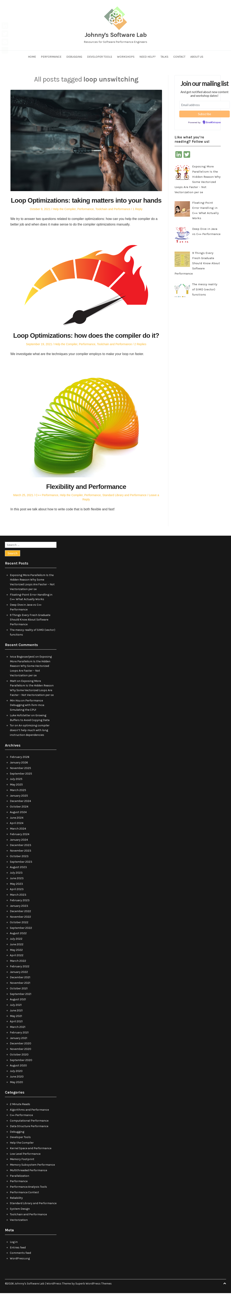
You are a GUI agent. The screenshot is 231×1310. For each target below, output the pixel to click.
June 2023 (17, 895)
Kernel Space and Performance (30, 1165)
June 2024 (16, 834)
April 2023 (17, 906)
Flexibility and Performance (86, 503)
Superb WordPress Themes (93, 1300)
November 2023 (20, 867)
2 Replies (140, 361)
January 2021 (18, 1054)
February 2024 (19, 851)
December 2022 (20, 928)
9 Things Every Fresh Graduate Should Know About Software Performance (30, 636)
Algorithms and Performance (29, 1126)
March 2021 (17, 1044)
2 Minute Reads (20, 1121)
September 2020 (21, 1077)
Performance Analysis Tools (28, 1203)
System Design (20, 1225)
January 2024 (19, 856)
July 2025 (16, 796)
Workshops (125, 56)
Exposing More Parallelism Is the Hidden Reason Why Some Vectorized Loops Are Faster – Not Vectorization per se (31, 683)
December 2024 (20, 818)
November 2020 (20, 1066)
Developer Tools (99, 56)
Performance (51, 56)
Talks (164, 56)
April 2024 (16, 840)
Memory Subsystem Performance (32, 1181)
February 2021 (19, 1049)
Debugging (74, 56)
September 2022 (21, 944)
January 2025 (19, 812)
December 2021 (20, 994)
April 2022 (16, 972)
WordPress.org (20, 1275)
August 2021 (18, 1016)
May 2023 (16, 900)
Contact (179, 56)
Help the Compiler (64, 217)
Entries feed (18, 1264)
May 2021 (16, 1032)
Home (32, 56)
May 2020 (16, 1099)
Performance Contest (24, 1209)
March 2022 (18, 977)
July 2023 (16, 889)
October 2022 (19, 939)
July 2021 (16, 1022)
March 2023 (18, 911)
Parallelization (19, 1192)
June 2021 (16, 1027)
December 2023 (20, 862)
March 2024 (18, 845)
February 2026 (19, 774)
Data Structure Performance (29, 1143)
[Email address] (204, 105)
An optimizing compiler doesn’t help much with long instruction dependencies (29, 747)
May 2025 (16, 801)
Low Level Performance (25, 1170)
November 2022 (20, 933)
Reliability (16, 1214)
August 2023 (18, 884)
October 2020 (19, 1071)
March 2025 (18, 807)
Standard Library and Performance (124, 512)
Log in (14, 1259)
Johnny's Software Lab (116, 34)
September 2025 (21, 790)
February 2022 (19, 983)
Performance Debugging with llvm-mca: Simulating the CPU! (27, 721)
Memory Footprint (22, 1176)
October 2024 (19, 823)
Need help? (147, 56)
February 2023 (20, 917)
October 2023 (19, 873)
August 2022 (18, 950)
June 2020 (17, 1093)
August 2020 (18, 1082)
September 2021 (20, 1010)
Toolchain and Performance (112, 217)
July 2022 (16, 955)
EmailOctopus (213, 123)
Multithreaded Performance (28, 1187)
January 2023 (19, 922)
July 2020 (16, 1088)
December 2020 (20, 1060)
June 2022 (16, 961)
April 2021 (16, 1038)
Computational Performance (29, 1137)
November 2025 (20, 784)
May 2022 (16, 966)
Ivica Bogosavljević (22, 673)
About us (196, 56)
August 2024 (18, 829)
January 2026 (19, 779)
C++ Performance (47, 512)
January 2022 (19, 988)
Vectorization (19, 1236)
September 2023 (21, 878)
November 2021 (20, 999)
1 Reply (137, 217)
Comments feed (20, 1269)
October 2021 (19, 1005)
